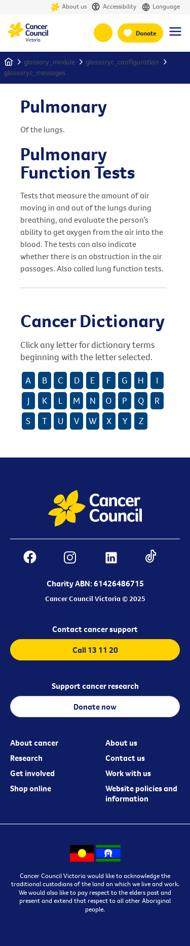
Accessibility (114, 7)
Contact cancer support (95, 629)
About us (69, 7)
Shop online (30, 788)
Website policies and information (141, 793)
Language (160, 7)
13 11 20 (103, 32)
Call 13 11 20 (95, 650)
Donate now (95, 707)
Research (26, 758)
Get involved (32, 773)
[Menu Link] (175, 36)
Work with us (128, 773)
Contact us (125, 758)
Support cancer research (95, 686)
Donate (146, 33)
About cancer (34, 743)
